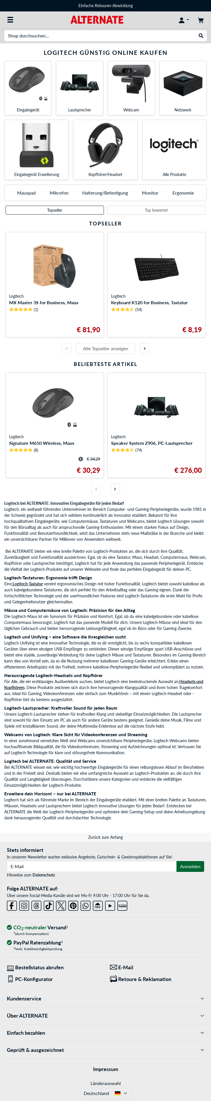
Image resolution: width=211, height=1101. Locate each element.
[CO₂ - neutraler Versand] (37, 927)
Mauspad (26, 192)
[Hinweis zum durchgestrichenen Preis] (81, 459)
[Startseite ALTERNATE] (97, 19)
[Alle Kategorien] (10, 20)
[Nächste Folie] (145, 348)
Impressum (105, 1069)
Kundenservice (105, 998)
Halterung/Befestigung (105, 192)
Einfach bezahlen (105, 1033)
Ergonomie (183, 192)
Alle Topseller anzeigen (105, 348)
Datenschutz (44, 874)
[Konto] (184, 19)
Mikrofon (59, 192)
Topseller (54, 210)
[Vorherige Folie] (66, 348)
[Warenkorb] (201, 19)
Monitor (150, 192)
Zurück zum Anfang (105, 837)
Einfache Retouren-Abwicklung (106, 5)
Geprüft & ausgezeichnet (105, 1050)
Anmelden (190, 866)
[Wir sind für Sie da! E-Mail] (157, 967)
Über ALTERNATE (105, 1016)
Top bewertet (156, 210)
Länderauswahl (106, 1083)
